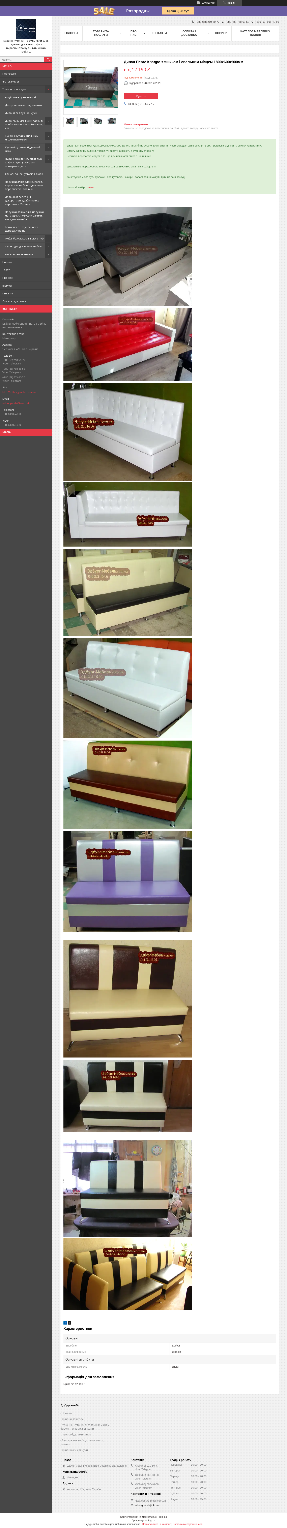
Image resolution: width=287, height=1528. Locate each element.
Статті (6, 270)
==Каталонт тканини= (19, 254)
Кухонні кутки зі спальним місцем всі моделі (21, 137)
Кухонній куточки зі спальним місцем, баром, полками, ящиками (85, 1426)
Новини (7, 262)
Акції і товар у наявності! (20, 97)
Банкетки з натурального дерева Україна (21, 228)
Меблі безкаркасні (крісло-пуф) (24, 238)
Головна (71, 33)
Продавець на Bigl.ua (143, 1520)
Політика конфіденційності (188, 1524)
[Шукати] (48, 60)
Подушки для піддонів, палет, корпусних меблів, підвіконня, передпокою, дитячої (24, 185)
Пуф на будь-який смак (76, 1434)
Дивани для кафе (73, 1419)
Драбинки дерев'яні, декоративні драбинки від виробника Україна (22, 200)
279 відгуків (208, 2)
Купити (141, 96)
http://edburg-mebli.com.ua (19, 392)
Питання (7, 293)
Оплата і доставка (14, 301)
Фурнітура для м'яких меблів (23, 246)
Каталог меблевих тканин (255, 33)
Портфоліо (9, 73)
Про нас (7, 278)
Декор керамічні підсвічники (23, 105)
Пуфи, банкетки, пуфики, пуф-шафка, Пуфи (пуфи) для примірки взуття (24, 162)
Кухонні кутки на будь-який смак (22, 149)
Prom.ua (162, 1517)
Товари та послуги (14, 89)
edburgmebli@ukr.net (15, 403)
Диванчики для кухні (75, 1450)
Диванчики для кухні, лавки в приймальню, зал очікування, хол (24, 124)
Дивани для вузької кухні (21, 113)
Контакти (159, 33)
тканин (89, 187)
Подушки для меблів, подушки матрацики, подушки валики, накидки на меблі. (24, 215)
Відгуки (7, 285)
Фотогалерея (11, 81)
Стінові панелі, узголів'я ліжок (24, 174)
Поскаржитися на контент (156, 1524)
